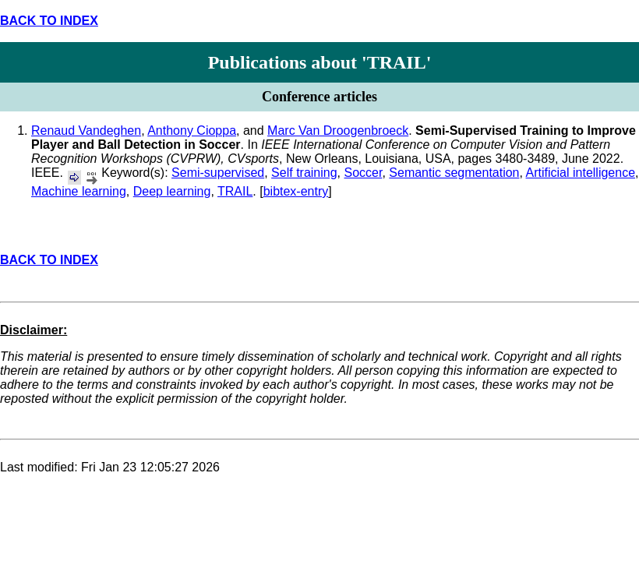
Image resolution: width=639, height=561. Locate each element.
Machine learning (78, 191)
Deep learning (172, 191)
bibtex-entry (296, 191)
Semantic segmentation (454, 172)
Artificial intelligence (581, 172)
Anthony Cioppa (191, 130)
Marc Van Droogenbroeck (337, 130)
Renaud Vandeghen (86, 130)
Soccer (363, 172)
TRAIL (234, 191)
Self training (304, 172)
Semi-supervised (217, 172)
